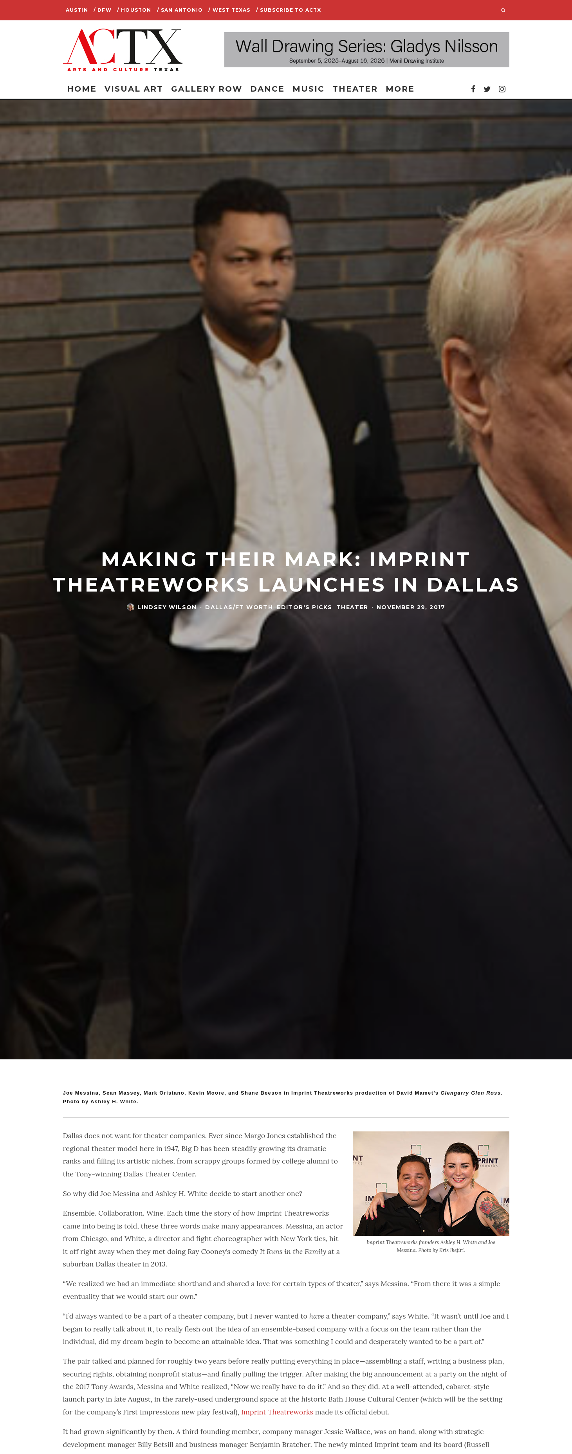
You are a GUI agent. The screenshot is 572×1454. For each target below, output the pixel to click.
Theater (355, 89)
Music (308, 89)
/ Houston (134, 10)
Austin (77, 10)
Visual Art (134, 89)
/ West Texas (229, 10)
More (400, 89)
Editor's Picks (304, 607)
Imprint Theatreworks (277, 1411)
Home (82, 89)
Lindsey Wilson (167, 607)
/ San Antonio (180, 10)
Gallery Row (206, 89)
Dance (267, 89)
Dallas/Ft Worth (239, 607)
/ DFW (103, 10)
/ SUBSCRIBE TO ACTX (288, 10)
